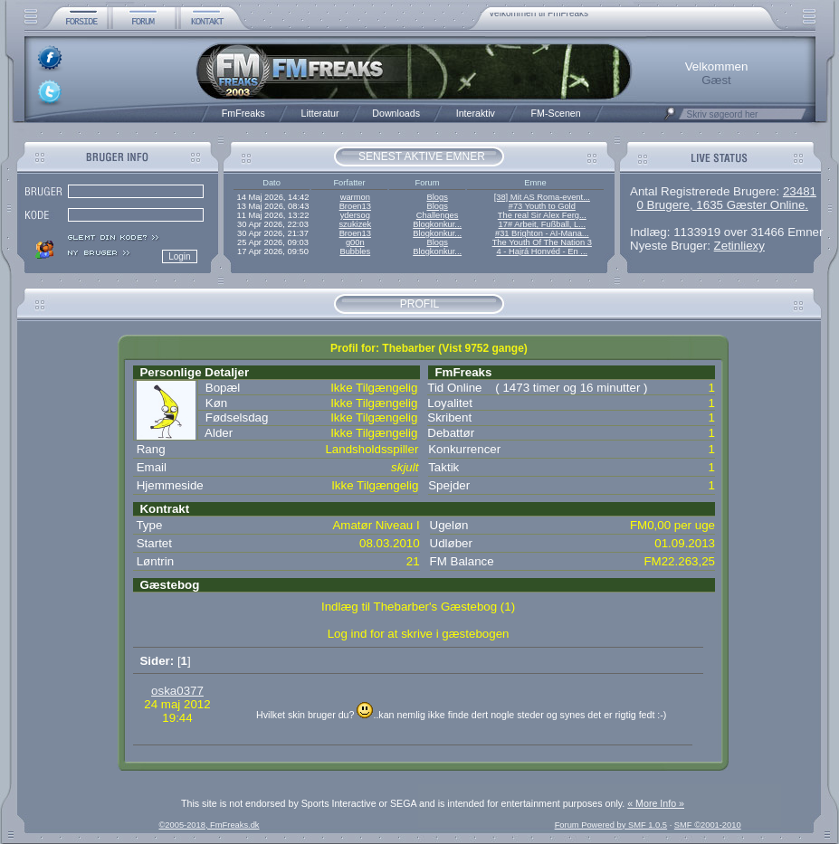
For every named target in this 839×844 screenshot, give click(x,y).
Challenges (437, 215)
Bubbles (354, 251)
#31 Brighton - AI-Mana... (542, 233)
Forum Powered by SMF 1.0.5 (611, 825)
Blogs (436, 197)
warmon (355, 197)
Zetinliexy (739, 245)
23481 (799, 191)
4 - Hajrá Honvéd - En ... (542, 251)
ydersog (355, 215)
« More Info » (655, 803)
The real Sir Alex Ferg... (542, 215)
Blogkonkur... (437, 224)
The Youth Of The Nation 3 (542, 242)
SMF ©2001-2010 (707, 825)
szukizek (354, 224)
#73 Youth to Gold (542, 206)
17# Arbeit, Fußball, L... (542, 224)
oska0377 (177, 690)
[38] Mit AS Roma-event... (542, 197)
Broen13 (355, 206)
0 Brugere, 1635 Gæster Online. (722, 205)
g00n (355, 242)
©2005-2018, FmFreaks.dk (208, 825)
